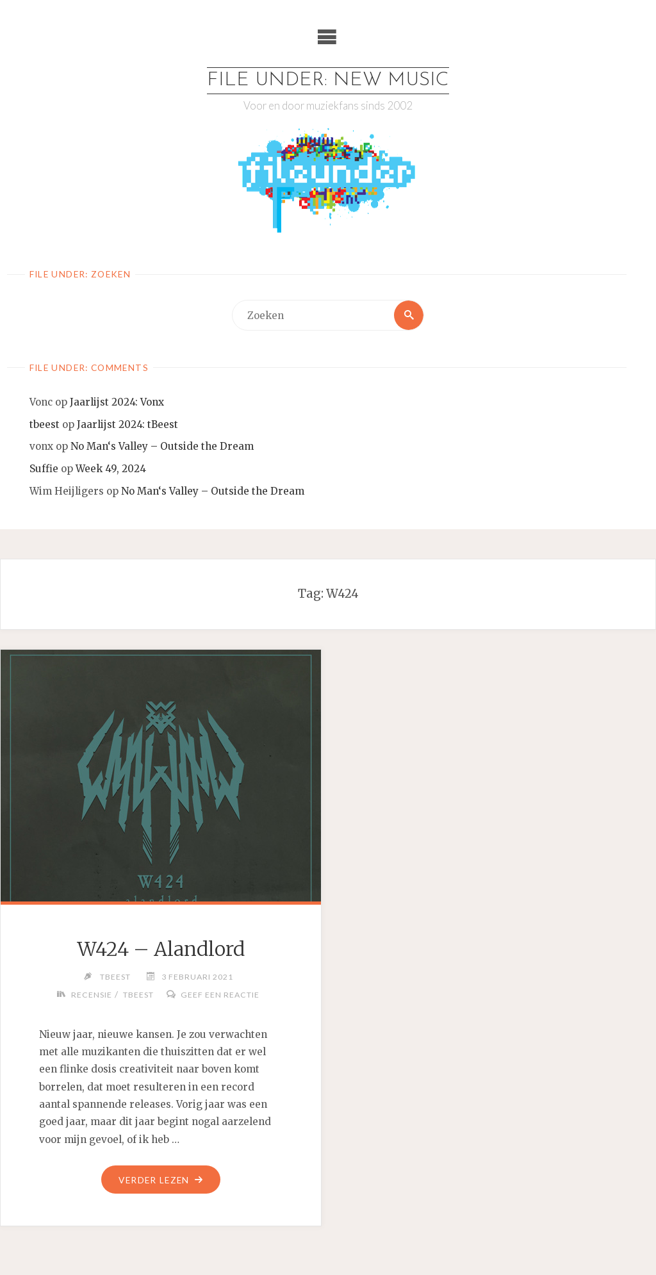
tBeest (138, 994)
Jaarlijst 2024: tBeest (127, 424)
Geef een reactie (220, 994)
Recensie (91, 994)
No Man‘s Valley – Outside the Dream (162, 446)
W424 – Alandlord (161, 949)
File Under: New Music (328, 80)
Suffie (43, 469)
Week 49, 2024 (111, 469)
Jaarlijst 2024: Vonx (117, 402)
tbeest (44, 424)
